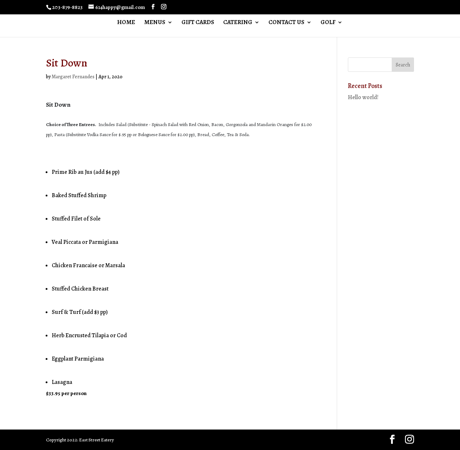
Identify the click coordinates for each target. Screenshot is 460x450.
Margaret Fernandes (73, 76)
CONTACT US (286, 23)
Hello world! (363, 97)
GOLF (328, 23)
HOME (126, 23)
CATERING (237, 23)
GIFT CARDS (197, 23)
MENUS (154, 23)
